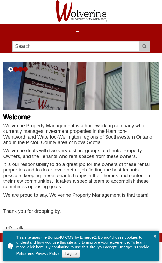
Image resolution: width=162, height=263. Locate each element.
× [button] (155, 236)
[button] (10, 69)
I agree (71, 253)
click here (35, 247)
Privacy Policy (47, 253)
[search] (76, 46)
